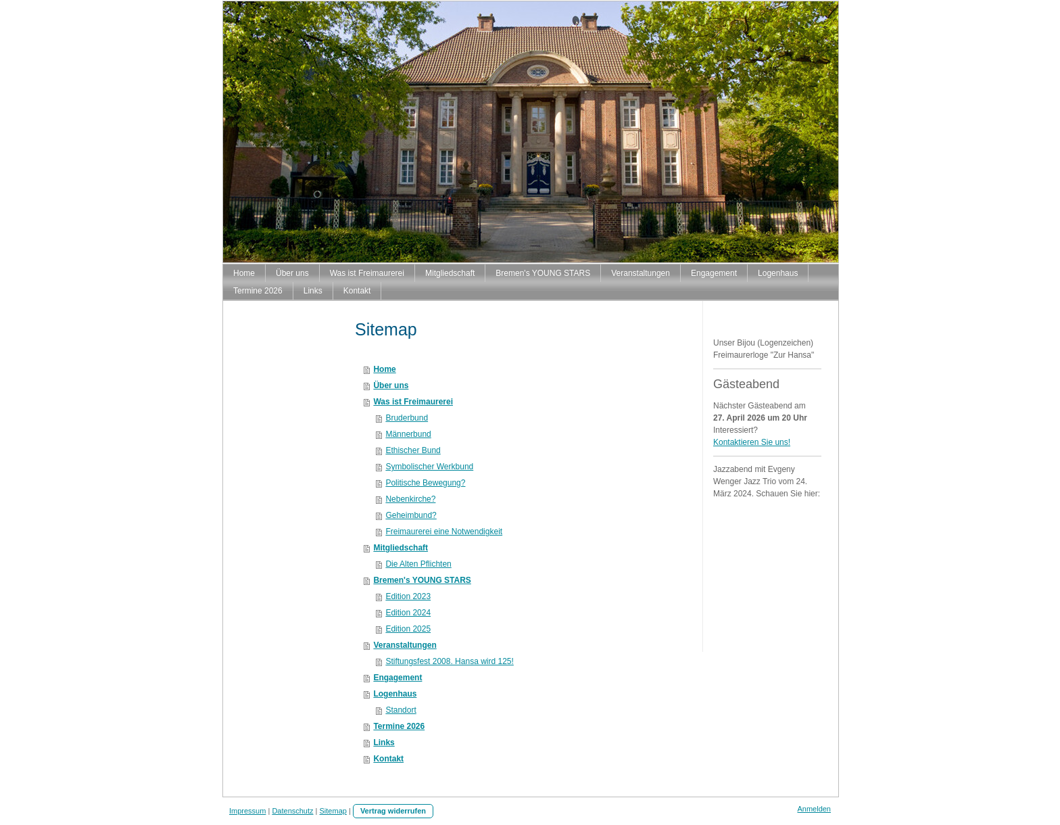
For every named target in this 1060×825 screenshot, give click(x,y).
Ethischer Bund (412, 450)
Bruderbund (406, 418)
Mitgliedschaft (400, 547)
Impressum (247, 811)
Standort (400, 710)
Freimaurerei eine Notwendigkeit (443, 531)
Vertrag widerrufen (393, 811)
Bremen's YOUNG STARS (422, 580)
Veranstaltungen (404, 645)
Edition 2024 (408, 612)
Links (383, 742)
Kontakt (388, 758)
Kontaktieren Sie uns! (751, 442)
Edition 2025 (408, 629)
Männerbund (408, 434)
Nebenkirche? (410, 499)
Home (384, 369)
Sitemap (333, 811)
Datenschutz (292, 811)
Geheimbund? (410, 515)
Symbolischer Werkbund (429, 466)
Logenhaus (394, 694)
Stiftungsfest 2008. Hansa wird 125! (449, 661)
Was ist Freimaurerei (413, 401)
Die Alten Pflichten (418, 564)
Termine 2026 (399, 726)
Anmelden (814, 809)
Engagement (397, 677)
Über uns (390, 385)
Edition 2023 (408, 596)
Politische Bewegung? (425, 483)
